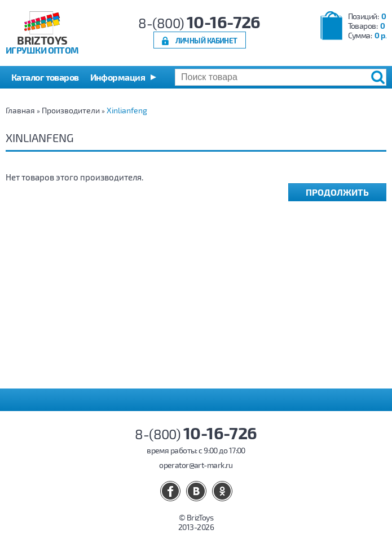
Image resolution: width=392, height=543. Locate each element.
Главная (20, 110)
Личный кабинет (206, 40)
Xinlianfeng (127, 110)
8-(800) (199, 23)
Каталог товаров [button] (45, 77)
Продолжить (337, 192)
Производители (71, 110)
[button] (123, 77)
